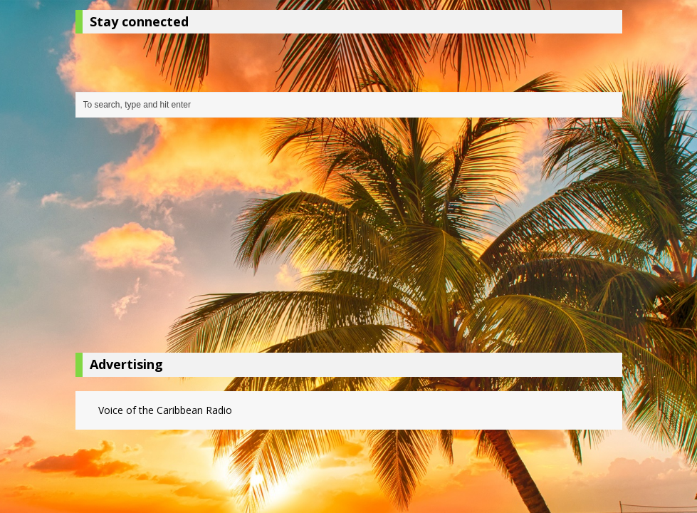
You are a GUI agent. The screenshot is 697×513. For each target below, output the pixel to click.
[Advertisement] (348, 238)
